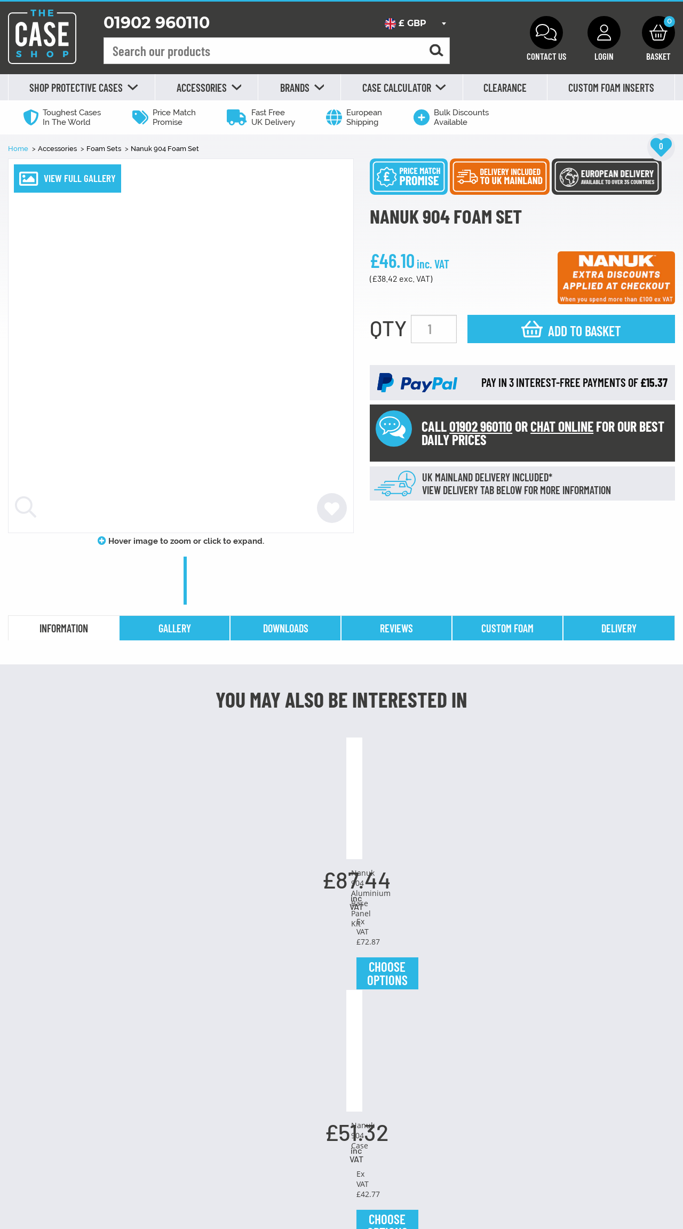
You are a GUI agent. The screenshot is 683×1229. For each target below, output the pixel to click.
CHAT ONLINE (561, 426)
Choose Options (71, 1085)
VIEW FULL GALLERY (80, 178)
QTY (388, 327)
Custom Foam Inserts (611, 87)
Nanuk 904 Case (341, 993)
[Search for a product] (436, 51)
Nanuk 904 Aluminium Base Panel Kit (206, 998)
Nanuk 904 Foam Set (165, 149)
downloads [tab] (285, 628)
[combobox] (415, 23)
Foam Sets (104, 149)
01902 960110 (157, 23)
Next (667, 932)
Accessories (58, 149)
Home (19, 149)
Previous (16, 932)
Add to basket (584, 330)
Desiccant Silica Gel (71, 993)
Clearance (505, 87)
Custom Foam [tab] (507, 628)
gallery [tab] (174, 628)
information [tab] (63, 628)
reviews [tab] (396, 628)
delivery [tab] (619, 628)
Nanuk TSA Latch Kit (612, 993)
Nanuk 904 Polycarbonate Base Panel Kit (477, 998)
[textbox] (415, 23)
